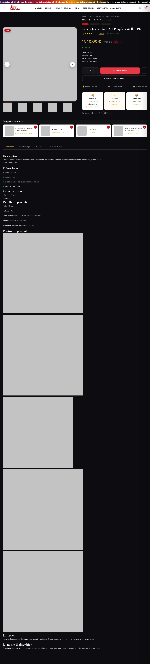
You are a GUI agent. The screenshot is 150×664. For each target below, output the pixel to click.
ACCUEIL (38, 8)
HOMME (48, 8)
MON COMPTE (115, 8)
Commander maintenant (114, 78)
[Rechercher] (134, 8)
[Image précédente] (7, 62)
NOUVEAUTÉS (102, 8)
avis (101, 34)
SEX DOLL (67, 8)
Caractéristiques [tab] (27, 147)
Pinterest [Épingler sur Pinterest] (108, 113)
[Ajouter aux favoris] (144, 70)
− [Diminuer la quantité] (85, 70)
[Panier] (145, 8)
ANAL (77, 8)
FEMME (57, 8)
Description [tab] (10, 147)
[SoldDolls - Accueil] (15, 8)
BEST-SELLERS (88, 8)
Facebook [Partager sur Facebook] (95, 113)
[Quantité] (91, 71)
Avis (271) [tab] (43, 147)
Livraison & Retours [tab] (60, 147)
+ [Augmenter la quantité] (96, 70)
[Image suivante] (72, 62)
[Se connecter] (140, 8)
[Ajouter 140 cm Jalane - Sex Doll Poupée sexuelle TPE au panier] (120, 70)
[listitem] (10, 108)
